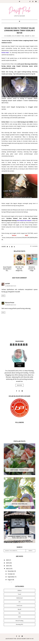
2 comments (34, 246)
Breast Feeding (19, 620)
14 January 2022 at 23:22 (10, 304)
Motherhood (20, 598)
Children (8, 36)
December (11, 571)
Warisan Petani (9, 302)
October (10, 574)
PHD (20, 613)
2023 (7, 566)
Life (13, 36)
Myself (19, 609)
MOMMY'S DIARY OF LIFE (27, 638)
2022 (7, 568)
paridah (7, 283)
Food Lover (19, 605)
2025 (7, 560)
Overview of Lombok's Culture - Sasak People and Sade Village (19, 537)
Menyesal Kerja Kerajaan (19, 504)
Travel (19, 594)
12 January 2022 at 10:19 (10, 285)
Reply (3, 295)
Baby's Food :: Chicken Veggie (19, 470)
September (11, 577)
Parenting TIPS (19, 624)
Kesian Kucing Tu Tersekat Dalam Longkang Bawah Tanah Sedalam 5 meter (19, 30)
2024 (7, 563)
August (10, 580)
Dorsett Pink (12, 638)
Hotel (19, 617)
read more (19, 385)
